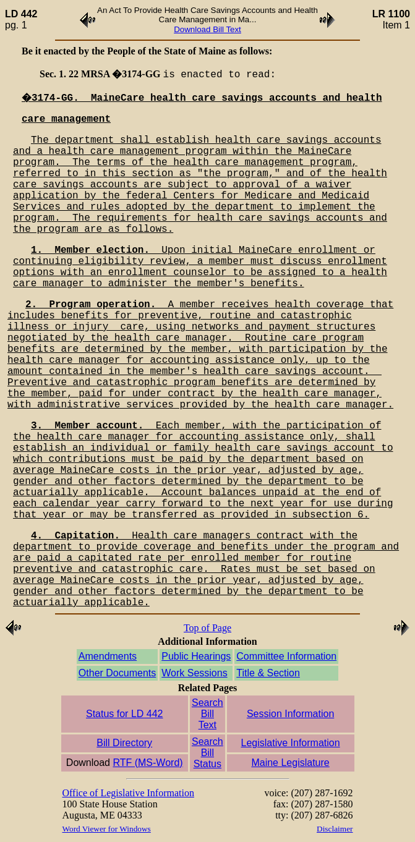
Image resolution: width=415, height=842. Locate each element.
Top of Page (207, 628)
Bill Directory (124, 743)
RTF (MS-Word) (147, 762)
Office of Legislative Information (128, 793)
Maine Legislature (290, 762)
